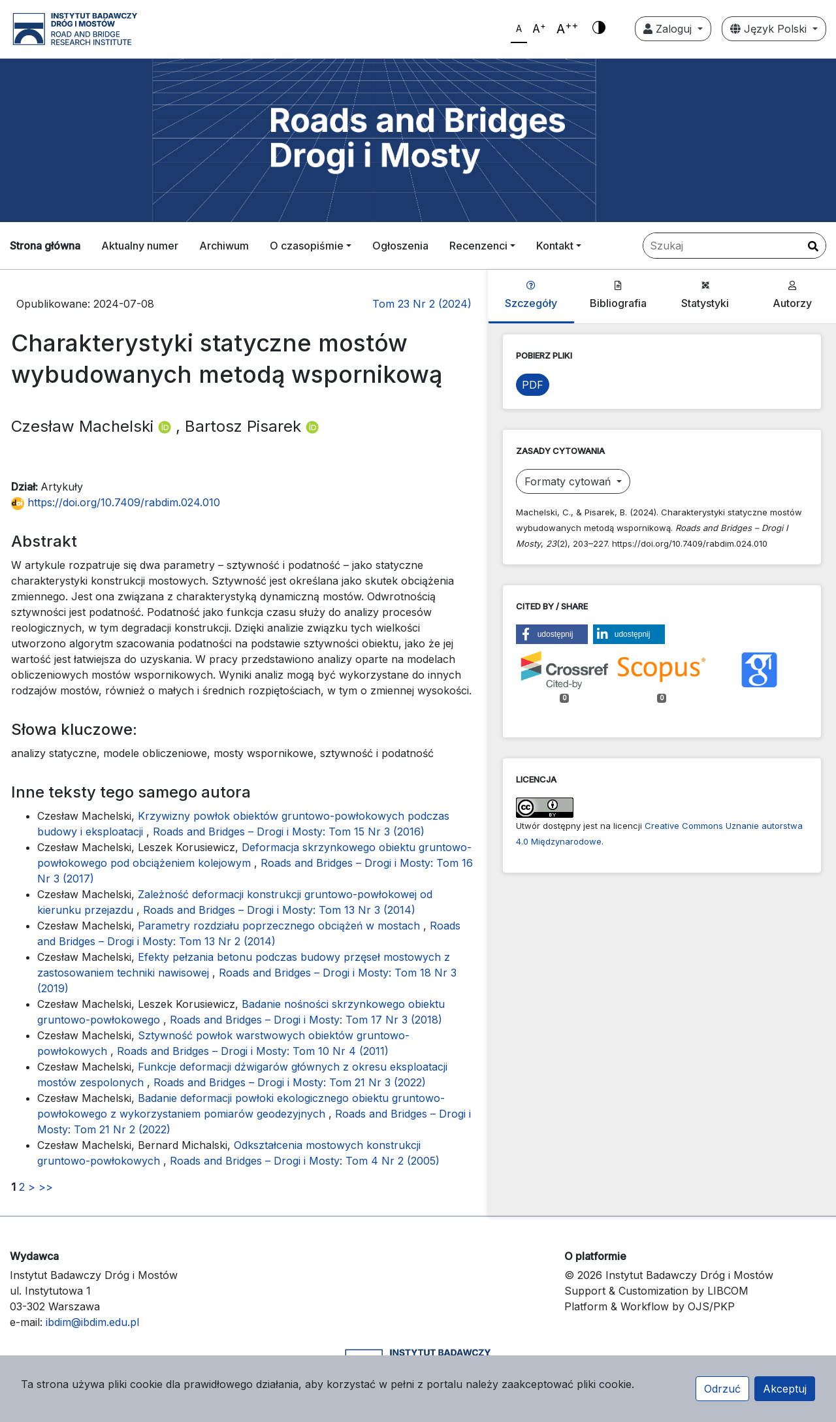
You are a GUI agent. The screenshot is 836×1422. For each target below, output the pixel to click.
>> (46, 1186)
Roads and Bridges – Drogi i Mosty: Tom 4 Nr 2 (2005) (305, 1160)
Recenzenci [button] (478, 245)
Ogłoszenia (400, 245)
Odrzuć (722, 1388)
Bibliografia (618, 295)
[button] (552, 634)
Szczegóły (531, 295)
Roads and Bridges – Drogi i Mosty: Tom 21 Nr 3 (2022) (289, 1082)
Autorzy (792, 295)
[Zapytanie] (734, 245)
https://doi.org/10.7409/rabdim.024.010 (115, 502)
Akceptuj (785, 1388)
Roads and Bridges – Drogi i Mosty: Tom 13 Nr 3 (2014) (279, 909)
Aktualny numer (139, 245)
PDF (532, 384)
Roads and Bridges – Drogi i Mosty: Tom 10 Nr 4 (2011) (253, 1051)
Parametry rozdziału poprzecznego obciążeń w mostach (280, 925)
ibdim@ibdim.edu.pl (92, 1322)
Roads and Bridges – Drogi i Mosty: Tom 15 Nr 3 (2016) (289, 831)
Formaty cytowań (569, 481)
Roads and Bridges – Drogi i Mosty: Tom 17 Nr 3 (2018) (306, 1019)
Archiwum (224, 245)
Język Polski (770, 28)
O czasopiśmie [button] (307, 245)
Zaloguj (669, 28)
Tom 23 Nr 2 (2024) (422, 303)
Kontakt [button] (554, 245)
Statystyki (705, 295)
